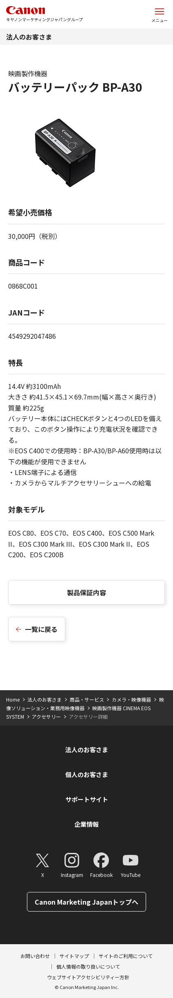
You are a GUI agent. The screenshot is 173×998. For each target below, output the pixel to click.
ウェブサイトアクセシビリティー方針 (88, 977)
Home (13, 699)
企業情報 (86, 824)
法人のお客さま (29, 37)
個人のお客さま (86, 774)
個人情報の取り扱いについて (88, 966)
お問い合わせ (35, 955)
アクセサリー (46, 716)
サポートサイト (86, 799)
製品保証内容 (86, 592)
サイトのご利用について (126, 955)
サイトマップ (74, 955)
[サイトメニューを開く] (160, 14)
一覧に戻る (41, 629)
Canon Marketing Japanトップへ (86, 902)
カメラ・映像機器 (131, 699)
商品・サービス (87, 699)
